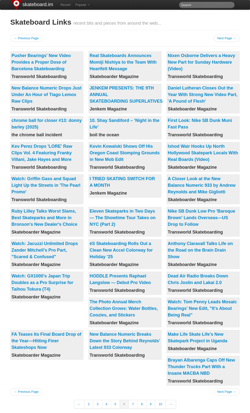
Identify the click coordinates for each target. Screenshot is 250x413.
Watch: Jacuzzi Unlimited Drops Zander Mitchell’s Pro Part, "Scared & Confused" (44, 250)
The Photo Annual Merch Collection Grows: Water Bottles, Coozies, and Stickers (124, 308)
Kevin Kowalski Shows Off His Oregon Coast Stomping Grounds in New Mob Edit (125, 153)
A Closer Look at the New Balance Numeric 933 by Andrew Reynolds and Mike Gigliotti (201, 185)
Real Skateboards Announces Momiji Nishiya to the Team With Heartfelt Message (123, 62)
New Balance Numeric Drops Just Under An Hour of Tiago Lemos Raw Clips (46, 95)
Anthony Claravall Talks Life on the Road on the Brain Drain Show (200, 250)
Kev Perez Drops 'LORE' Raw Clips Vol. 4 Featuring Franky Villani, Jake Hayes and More (41, 153)
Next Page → (226, 38)
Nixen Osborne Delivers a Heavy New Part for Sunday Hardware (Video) (201, 62)
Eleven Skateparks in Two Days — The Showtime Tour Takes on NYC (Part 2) (123, 218)
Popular (82, 5)
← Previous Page (26, 38)
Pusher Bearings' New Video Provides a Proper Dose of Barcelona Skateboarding (41, 62)
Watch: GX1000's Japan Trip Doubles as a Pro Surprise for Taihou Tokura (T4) (42, 283)
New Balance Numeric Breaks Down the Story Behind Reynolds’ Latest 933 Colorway (125, 341)
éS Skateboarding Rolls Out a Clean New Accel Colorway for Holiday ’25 (121, 250)
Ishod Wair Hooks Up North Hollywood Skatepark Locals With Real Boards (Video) (203, 153)
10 (160, 404)
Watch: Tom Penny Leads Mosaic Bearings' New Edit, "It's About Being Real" (202, 308)
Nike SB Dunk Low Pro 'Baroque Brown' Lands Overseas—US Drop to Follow (201, 218)
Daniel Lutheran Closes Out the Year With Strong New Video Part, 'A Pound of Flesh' (203, 95)
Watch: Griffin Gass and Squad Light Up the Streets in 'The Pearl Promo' (45, 185)
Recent (66, 5)
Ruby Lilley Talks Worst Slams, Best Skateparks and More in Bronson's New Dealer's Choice (44, 218)
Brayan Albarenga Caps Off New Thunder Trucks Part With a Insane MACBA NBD (201, 367)
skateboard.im (37, 4)
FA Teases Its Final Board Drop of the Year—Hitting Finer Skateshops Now (46, 341)
